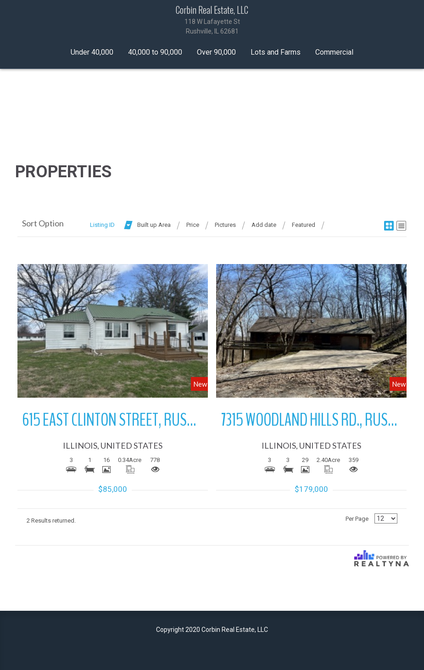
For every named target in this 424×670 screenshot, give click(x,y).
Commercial (334, 52)
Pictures (225, 224)
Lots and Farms (276, 52)
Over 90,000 (216, 52)
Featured (303, 224)
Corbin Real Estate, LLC (212, 20)
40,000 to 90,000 (155, 52)
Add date (263, 224)
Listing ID (102, 224)
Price (192, 224)
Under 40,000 (92, 52)
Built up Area (154, 224)
